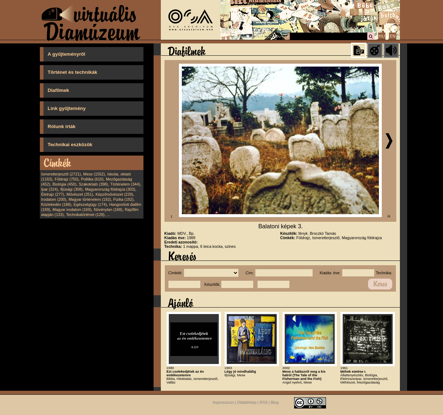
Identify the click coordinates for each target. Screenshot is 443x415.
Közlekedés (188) (56, 204)
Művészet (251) (80, 194)
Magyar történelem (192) (89, 199)
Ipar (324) (49, 189)
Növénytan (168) (108, 209)
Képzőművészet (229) (114, 194)
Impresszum (223, 402)
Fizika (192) (123, 199)
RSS (264, 402)
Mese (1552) (94, 174)
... (108, 214)
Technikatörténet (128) (85, 214)
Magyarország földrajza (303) (110, 189)
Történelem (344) (125, 184)
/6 (389, 216)
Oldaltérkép (247, 402)
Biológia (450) (64, 184)
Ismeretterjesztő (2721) (61, 174)
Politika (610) (92, 179)
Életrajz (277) (52, 194)
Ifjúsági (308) (71, 189)
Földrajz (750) (67, 179)
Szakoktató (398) (93, 184)
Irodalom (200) (53, 199)
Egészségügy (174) (90, 204)
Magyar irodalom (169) (72, 209)
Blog (275, 402)
